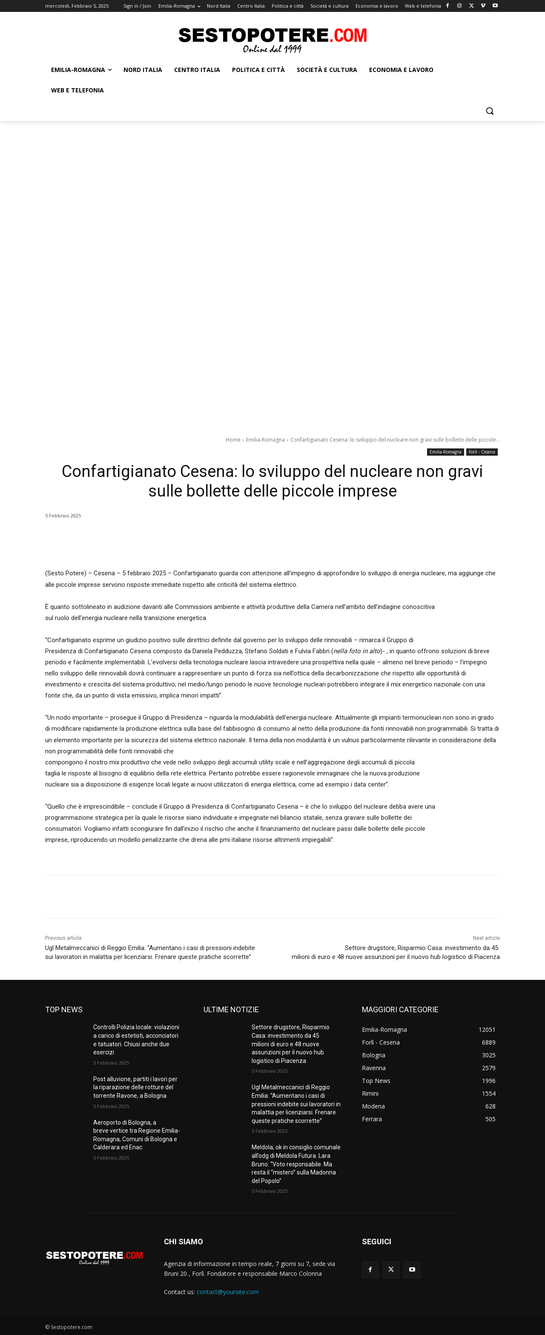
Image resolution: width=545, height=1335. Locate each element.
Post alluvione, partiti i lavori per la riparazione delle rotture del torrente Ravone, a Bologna (135, 1087)
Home (233, 439)
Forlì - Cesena (482, 452)
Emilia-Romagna (265, 439)
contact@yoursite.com (228, 1292)
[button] (489, 110)
